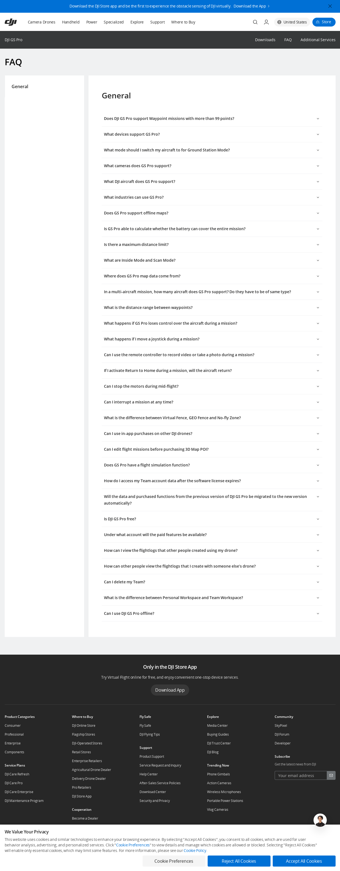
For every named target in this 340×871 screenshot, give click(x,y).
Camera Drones (41, 22)
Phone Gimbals (218, 774)
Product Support (152, 756)
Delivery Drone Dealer (89, 778)
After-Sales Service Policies (160, 783)
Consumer (13, 725)
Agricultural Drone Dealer (91, 769)
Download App (170, 690)
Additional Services (318, 40)
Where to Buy (183, 22)
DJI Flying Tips (150, 734)
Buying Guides (218, 734)
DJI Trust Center (219, 743)
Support (157, 22)
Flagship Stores (83, 734)
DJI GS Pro (13, 39)
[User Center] (266, 22)
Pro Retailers (81, 787)
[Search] (255, 22)
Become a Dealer (85, 818)
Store (326, 21)
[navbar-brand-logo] (17, 22)
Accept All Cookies (304, 861)
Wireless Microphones (224, 791)
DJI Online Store (83, 725)
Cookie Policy (195, 850)
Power (91, 22)
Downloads (265, 40)
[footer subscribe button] (331, 775)
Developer (283, 743)
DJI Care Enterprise (19, 791)
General (16, 86)
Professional (14, 734)
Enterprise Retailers (87, 761)
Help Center (149, 774)
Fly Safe (145, 725)
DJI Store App (82, 796)
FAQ (288, 40)
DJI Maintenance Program (24, 800)
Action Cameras (219, 783)
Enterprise (13, 743)
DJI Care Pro (14, 783)
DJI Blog (213, 752)
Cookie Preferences (133, 845)
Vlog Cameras (217, 809)
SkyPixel (281, 725)
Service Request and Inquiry (160, 765)
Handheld (71, 22)
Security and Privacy (155, 800)
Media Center (217, 725)
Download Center (153, 791)
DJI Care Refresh (17, 774)
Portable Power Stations (225, 800)
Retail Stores (81, 752)
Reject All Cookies (239, 861)
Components (14, 752)
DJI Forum (282, 734)
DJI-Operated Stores (87, 743)
